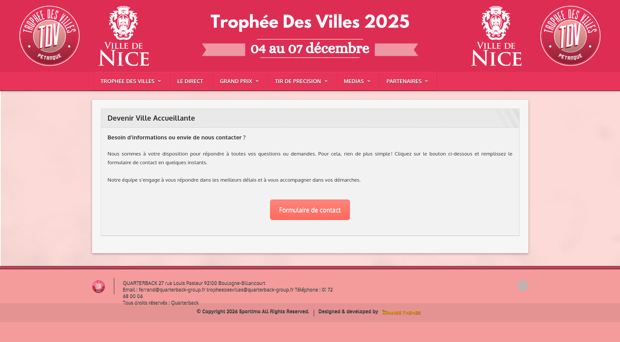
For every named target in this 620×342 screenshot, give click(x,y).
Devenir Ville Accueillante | (121, 27)
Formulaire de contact (310, 209)
